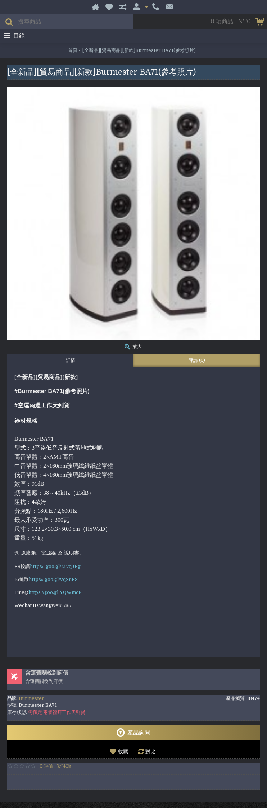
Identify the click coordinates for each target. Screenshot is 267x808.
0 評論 (46, 766)
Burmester (31, 698)
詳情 (70, 360)
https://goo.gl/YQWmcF (54, 592)
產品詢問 (133, 732)
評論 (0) (197, 360)
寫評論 (64, 766)
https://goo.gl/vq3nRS (53, 579)
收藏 (123, 751)
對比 (150, 751)
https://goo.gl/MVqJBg (55, 566)
